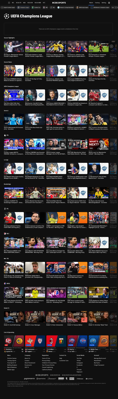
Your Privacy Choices (48, 365)
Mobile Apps (11, 370)
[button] (2, 7)
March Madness (12, 367)
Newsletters (97, 360)
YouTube (79, 358)
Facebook (79, 365)
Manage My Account (100, 358)
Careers (27, 360)
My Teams (97, 363)
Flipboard (79, 372)
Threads (79, 370)
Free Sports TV (11, 363)
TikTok (78, 360)
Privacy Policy (46, 360)
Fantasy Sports (11, 360)
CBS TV (27, 367)
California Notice (47, 370)
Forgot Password (99, 365)
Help (60, 358)
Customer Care (63, 360)
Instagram (80, 363)
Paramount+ (28, 365)
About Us (27, 358)
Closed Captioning (47, 367)
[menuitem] (8, 7)
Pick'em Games (11, 358)
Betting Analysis (12, 365)
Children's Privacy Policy (49, 363)
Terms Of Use (46, 358)
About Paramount (30, 363)
